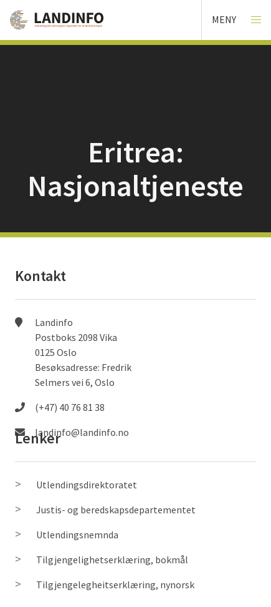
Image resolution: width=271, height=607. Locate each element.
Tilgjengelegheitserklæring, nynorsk (115, 584)
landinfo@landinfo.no (82, 432)
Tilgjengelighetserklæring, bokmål (112, 559)
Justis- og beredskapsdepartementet (116, 509)
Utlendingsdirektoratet (86, 484)
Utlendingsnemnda (77, 534)
